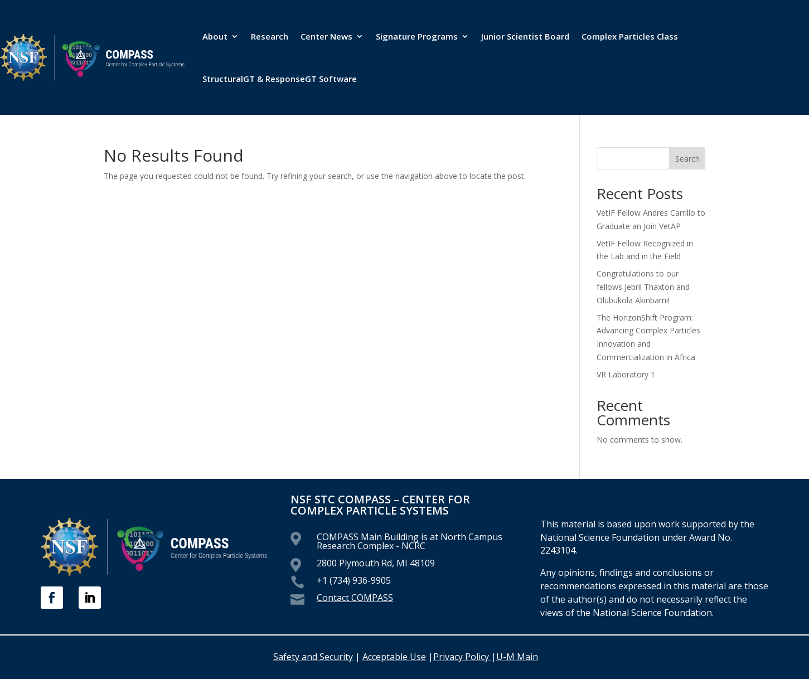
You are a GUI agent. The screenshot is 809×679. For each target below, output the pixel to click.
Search (687, 158)
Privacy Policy (462, 657)
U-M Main (517, 657)
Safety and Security (313, 657)
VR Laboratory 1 (626, 374)
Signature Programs (417, 36)
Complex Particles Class (630, 36)
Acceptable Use (394, 657)
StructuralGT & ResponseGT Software (279, 78)
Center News (326, 36)
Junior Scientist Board (525, 36)
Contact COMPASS (355, 597)
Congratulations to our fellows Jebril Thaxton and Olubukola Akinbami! (643, 286)
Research (269, 36)
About (214, 36)
